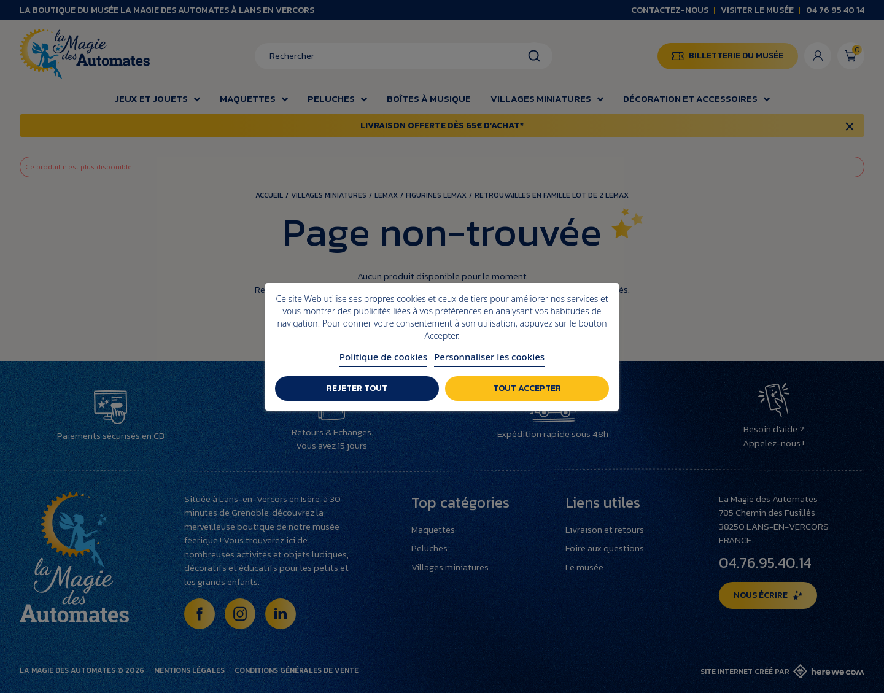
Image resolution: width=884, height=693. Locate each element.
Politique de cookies (383, 356)
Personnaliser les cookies (489, 356)
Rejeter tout (357, 388)
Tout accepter (527, 388)
